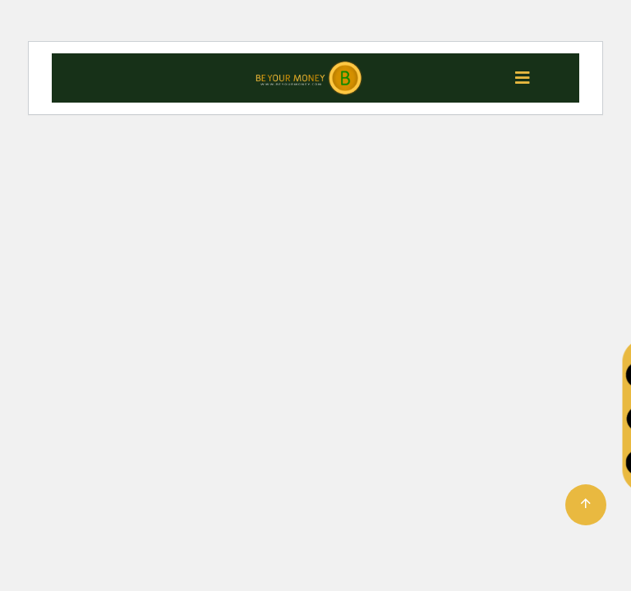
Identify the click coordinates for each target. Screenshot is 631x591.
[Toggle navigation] (522, 78)
